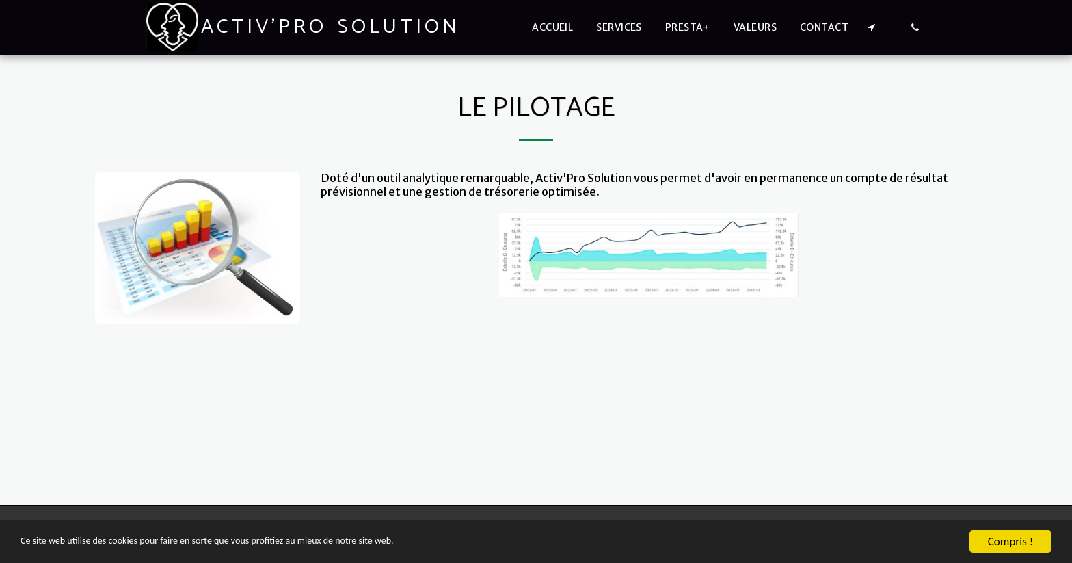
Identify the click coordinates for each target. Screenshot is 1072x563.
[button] (871, 27)
